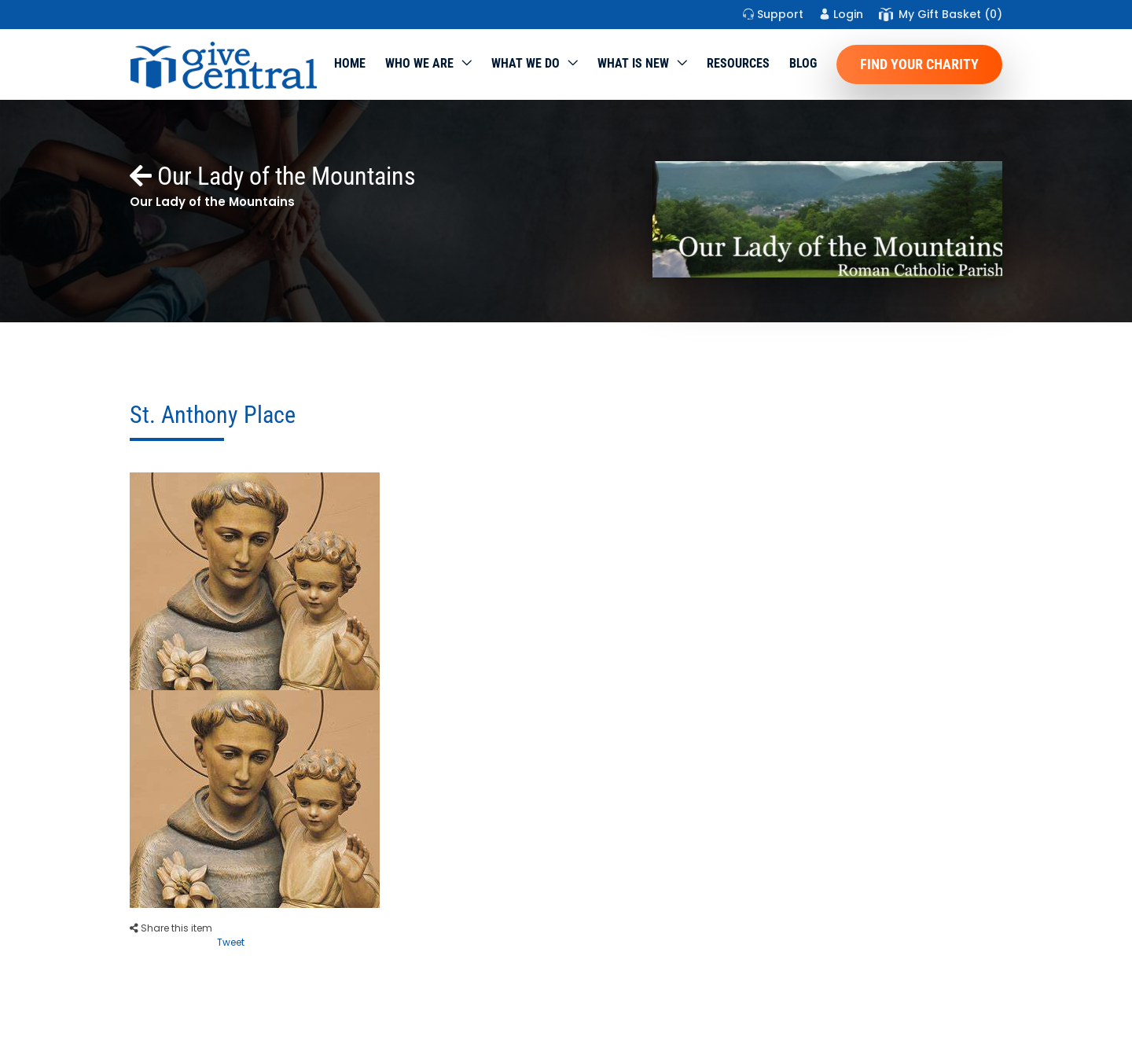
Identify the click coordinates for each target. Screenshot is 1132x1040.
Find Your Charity (919, 64)
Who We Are (419, 63)
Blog (803, 63)
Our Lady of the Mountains (273, 176)
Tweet (230, 942)
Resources (738, 63)
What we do (525, 63)
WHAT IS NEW (633, 63)
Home (350, 63)
